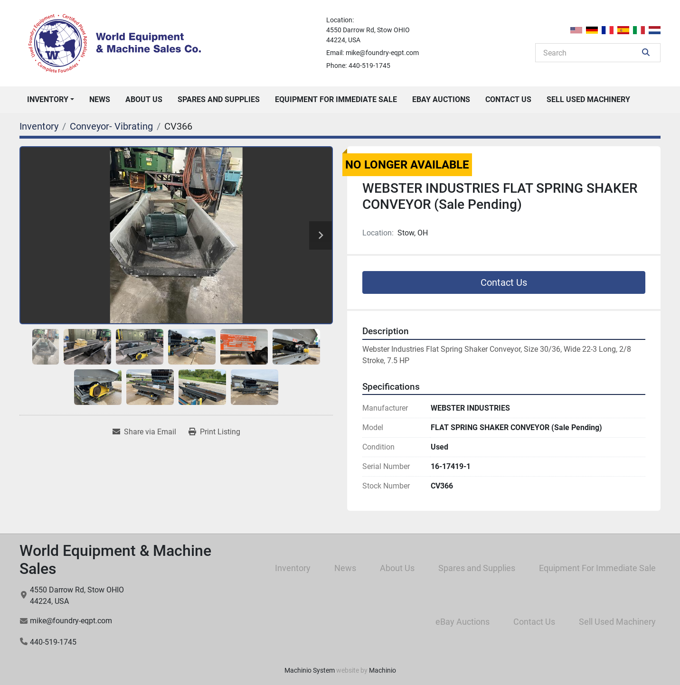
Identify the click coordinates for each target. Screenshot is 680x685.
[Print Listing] (214, 432)
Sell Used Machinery (588, 99)
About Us (143, 99)
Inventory (47, 99)
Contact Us (508, 99)
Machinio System (309, 670)
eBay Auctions (441, 99)
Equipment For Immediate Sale (336, 99)
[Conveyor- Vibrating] (111, 126)
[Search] (591, 53)
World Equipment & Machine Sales (115, 560)
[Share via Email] (144, 432)
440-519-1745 (369, 65)
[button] (50, 99)
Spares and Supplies (219, 99)
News (99, 99)
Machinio (382, 670)
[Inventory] (38, 126)
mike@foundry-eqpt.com (382, 52)
